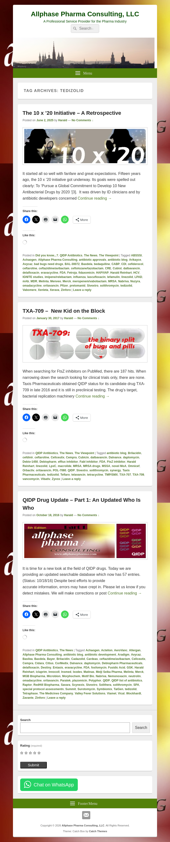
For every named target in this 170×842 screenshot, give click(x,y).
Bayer (51, 659)
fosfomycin (99, 667)
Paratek (65, 680)
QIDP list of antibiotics (126, 680)
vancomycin (31, 479)
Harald (62, 120)
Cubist (117, 268)
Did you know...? (46, 255)
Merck (67, 281)
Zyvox (56, 479)
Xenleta (43, 290)
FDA (63, 272)
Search (25, 720)
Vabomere (29, 290)
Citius (49, 663)
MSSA (106, 466)
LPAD (138, 277)
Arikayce (135, 259)
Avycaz (27, 264)
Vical (121, 693)
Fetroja (72, 272)
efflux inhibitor (68, 461)
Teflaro (65, 474)
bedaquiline (102, 264)
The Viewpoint (108, 255)
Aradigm (123, 654)
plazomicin (79, 680)
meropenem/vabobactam (89, 281)
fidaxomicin (87, 272)
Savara (65, 684)
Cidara (39, 663)
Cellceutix (57, 457)
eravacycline (49, 272)
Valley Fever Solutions (90, 693)
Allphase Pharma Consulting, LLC (85, 14)
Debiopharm (48, 461)
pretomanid (77, 285)
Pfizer (64, 285)
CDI (123, 264)
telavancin (78, 474)
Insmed (66, 672)
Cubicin (83, 457)
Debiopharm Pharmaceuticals (122, 663)
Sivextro (92, 285)
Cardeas (92, 659)
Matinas (89, 672)
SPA (136, 684)
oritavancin (51, 285)
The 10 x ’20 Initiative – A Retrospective (72, 113)
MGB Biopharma (34, 676)
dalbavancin (131, 268)
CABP (115, 264)
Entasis (58, 667)
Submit (33, 765)
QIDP (71, 470)
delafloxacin (31, 272)
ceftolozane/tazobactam (87, 268)
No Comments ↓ (82, 120)
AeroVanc (120, 650)
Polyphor (95, 680)
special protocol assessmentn (43, 689)
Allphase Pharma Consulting (57, 259)
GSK (130, 667)
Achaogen (29, 259)
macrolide (65, 466)
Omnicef (134, 466)
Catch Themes (98, 831)
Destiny (46, 667)
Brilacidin (134, 453)
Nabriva (123, 281)
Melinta (44, 281)
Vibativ (45, 479)
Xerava (54, 290)
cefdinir (28, 457)
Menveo (55, 281)
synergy (115, 470)
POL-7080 (59, 470)
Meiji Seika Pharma (109, 672)
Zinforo (66, 290)
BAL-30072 (72, 264)
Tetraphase (30, 693)
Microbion (54, 676)
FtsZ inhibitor (116, 461)
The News (90, 255)
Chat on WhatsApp (54, 784)
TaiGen (118, 689)
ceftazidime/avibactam (54, 268)
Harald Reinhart (121, 272)
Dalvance (115, 457)
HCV (136, 272)
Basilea (28, 659)
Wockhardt (133, 693)
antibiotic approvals (92, 259)
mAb (26, 281)
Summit (70, 689)
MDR (33, 281)
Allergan (134, 650)
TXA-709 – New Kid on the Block (64, 311)
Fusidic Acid (116, 667)
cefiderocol (135, 264)
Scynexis (78, 684)
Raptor (27, 684)
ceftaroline (30, 268)
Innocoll (54, 672)
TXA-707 (125, 474)
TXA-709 (138, 474)
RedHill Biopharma (46, 684)
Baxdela (86, 264)
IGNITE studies (33, 277)
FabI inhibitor (88, 461)
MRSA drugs (91, 466)
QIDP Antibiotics (71, 255)
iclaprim (41, 672)
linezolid (127, 277)
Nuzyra (135, 281)
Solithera (105, 684)
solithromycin (109, 285)
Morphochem (71, 676)
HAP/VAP (102, 272)
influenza (79, 277)
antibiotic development (100, 654)
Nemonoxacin (117, 676)
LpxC (52, 466)
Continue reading (95, 198)
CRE (108, 268)
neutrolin (134, 676)
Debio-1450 (30, 461)
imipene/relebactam (58, 277)
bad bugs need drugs (48, 264)
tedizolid (126, 285)
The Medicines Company (56, 693)
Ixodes (77, 672)
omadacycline (32, 285)
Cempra (71, 457)
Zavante (28, 697)
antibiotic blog (118, 259)
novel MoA (119, 466)
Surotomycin (86, 689)
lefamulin (113, 277)
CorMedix (61, 663)
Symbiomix (104, 689)
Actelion (106, 650)
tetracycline (95, 474)
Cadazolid (78, 659)
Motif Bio (88, 676)
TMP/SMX (111, 474)
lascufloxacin (96, 277)
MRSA (112, 281)
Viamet (111, 693)
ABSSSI (136, 255)
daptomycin (131, 457)
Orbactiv (28, 470)
